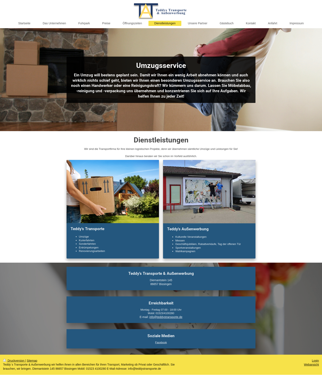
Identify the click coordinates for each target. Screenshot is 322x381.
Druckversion (14, 360)
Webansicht (311, 364)
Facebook (161, 342)
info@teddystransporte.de (165, 317)
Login (315, 360)
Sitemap (32, 360)
